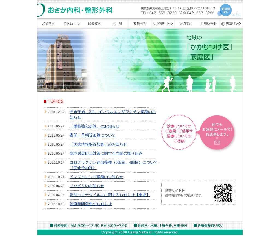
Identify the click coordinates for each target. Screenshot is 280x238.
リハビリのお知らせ (87, 186)
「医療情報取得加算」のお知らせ (98, 144)
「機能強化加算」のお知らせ (94, 126)
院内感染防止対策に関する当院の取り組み (106, 153)
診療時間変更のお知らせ (91, 204)
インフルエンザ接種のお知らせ (96, 177)
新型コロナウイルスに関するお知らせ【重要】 (110, 195)
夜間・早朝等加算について (93, 135)
